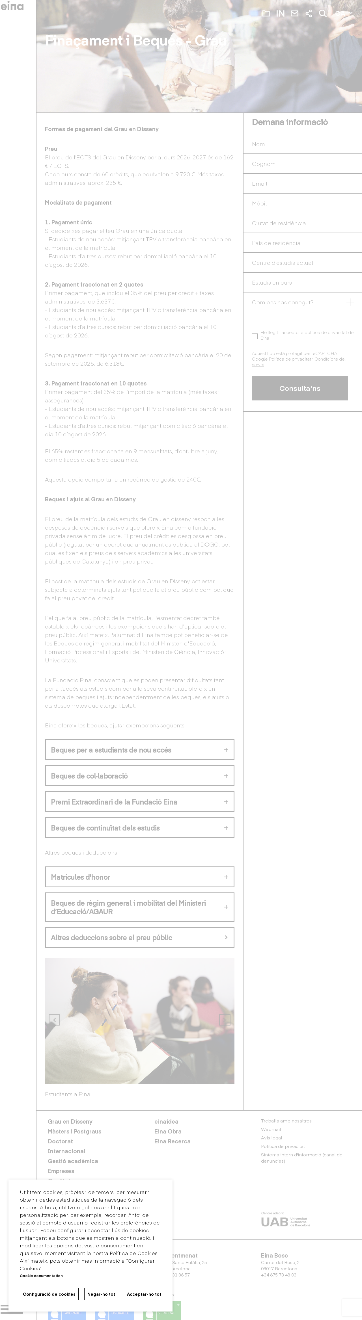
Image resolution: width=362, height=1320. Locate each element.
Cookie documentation (41, 1275)
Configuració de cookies (49, 1294)
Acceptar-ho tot (144, 1294)
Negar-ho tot (101, 1294)
